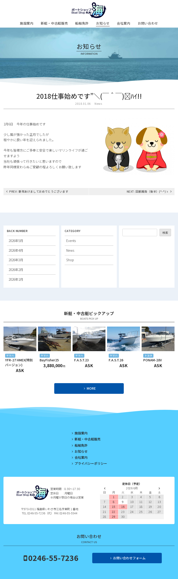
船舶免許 (82, 23)
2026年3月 (16, 260)
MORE (91, 388)
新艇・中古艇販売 (54, 23)
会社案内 (123, 23)
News (98, 104)
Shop (70, 260)
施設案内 (27, 23)
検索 (165, 233)
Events (71, 240)
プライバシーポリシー (91, 463)
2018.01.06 (83, 104)
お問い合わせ (148, 23)
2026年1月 (16, 279)
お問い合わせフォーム (129, 558)
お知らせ (103, 23)
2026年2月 (16, 269)
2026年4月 (16, 250)
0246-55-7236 (53, 557)
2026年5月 (16, 240)
